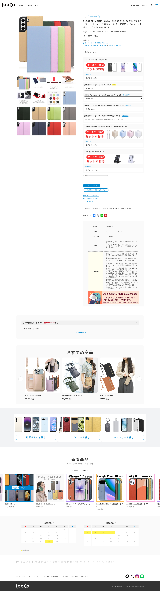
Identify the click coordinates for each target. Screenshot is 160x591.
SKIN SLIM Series (101, 43)
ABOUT (22, 5)
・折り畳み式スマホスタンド (94, 152)
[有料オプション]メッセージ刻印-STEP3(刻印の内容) (102, 116)
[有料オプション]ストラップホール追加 (97, 85)
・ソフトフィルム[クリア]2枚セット (96, 60)
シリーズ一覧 (87, 43)
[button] (75, 471)
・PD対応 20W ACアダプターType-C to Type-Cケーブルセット (106, 127)
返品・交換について (91, 198)
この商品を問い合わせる (96, 190)
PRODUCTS (31, 5)
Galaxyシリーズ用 (115, 45)
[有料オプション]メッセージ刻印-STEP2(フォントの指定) (104, 105)
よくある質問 (88, 201)
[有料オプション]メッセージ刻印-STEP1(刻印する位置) (103, 95)
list (38, 5)
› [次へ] (139, 378)
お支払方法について (91, 196)
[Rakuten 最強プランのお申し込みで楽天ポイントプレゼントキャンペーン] (80, 571)
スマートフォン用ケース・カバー (94, 45)
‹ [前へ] (20, 378)
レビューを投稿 (80, 332)
